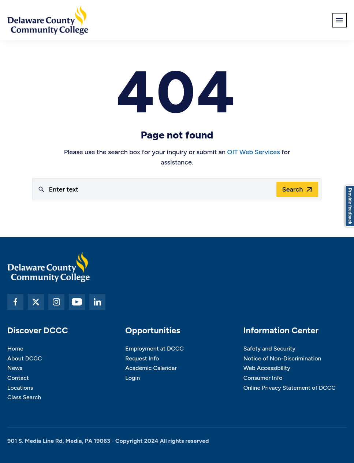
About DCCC (24, 358)
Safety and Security (269, 348)
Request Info (142, 358)
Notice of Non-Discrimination (282, 358)
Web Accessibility (266, 367)
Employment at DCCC (154, 348)
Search (292, 189)
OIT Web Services (253, 152)
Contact (18, 377)
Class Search (24, 397)
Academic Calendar (151, 367)
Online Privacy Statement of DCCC (289, 387)
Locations (20, 387)
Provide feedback (350, 206)
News (14, 367)
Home (15, 348)
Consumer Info (263, 377)
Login (132, 377)
